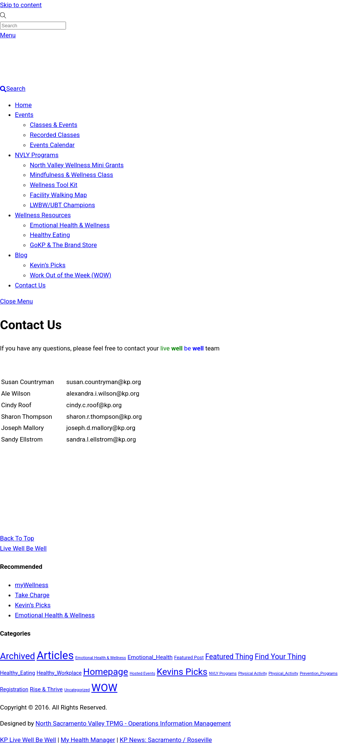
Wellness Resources (43, 215)
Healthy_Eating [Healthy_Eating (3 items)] (17, 673)
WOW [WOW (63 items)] (104, 688)
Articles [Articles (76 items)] (55, 655)
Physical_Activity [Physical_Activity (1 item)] (283, 673)
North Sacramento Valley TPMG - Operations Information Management (133, 723)
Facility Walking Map (58, 195)
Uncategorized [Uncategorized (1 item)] (76, 690)
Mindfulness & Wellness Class (71, 174)
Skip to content (21, 5)
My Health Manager (88, 740)
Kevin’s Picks (48, 265)
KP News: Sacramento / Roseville (166, 740)
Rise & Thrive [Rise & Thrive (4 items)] (46, 689)
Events (24, 114)
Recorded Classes (55, 134)
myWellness (31, 585)
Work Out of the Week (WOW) (70, 275)
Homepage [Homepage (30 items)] (105, 671)
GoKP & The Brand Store (63, 245)
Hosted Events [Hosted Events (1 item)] (142, 673)
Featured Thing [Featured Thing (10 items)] (229, 656)
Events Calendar (52, 145)
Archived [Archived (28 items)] (17, 656)
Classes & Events (53, 124)
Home (23, 105)
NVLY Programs (37, 155)
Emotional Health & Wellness (70, 225)
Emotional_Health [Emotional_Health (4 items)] (150, 657)
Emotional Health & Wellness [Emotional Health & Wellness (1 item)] (100, 657)
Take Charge (32, 595)
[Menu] (8, 35)
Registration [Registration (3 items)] (14, 689)
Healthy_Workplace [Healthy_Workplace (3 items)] (59, 673)
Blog (21, 255)
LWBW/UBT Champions (62, 205)
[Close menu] (16, 301)
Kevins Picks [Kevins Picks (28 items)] (182, 671)
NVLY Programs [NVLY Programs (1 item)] (222, 673)
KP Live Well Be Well (28, 740)
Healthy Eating (50, 235)
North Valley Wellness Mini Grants (77, 165)
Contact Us (30, 285)
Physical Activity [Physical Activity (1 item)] (252, 673)
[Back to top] (17, 538)
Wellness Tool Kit (54, 184)
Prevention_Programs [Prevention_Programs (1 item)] (319, 673)
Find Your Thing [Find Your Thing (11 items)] (280, 656)
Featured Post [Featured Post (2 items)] (189, 657)
